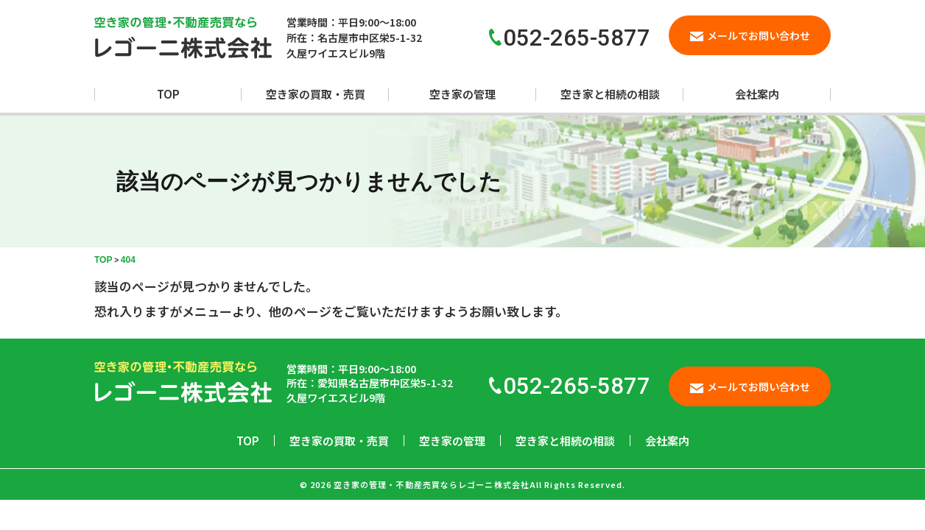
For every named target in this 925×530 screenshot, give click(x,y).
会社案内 (757, 94)
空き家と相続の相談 (610, 94)
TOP (168, 94)
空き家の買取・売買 (315, 94)
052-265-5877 (569, 386)
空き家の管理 (462, 94)
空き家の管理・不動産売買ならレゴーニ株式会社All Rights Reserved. (479, 484)
